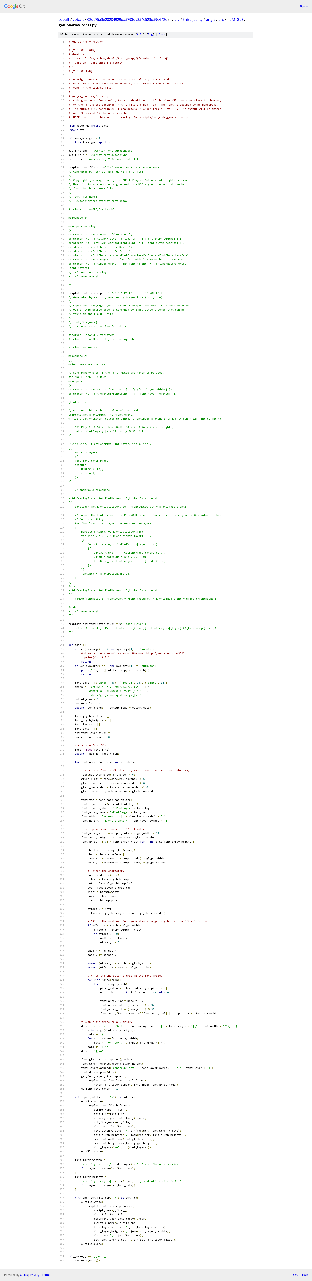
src (177, 19)
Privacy (34, 1275)
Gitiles (24, 1275)
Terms (46, 1275)
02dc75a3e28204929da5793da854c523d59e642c (127, 19)
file (140, 34)
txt (295, 1274)
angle (210, 19)
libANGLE (235, 19)
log (150, 34)
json (305, 1274)
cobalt (63, 19)
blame (162, 34)
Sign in (304, 6)
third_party (193, 19)
